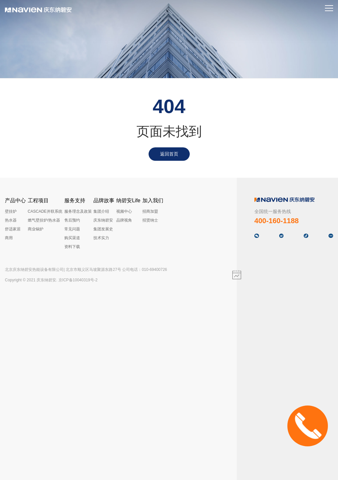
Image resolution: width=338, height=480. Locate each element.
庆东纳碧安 (103, 220)
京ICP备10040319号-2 (78, 280)
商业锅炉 (35, 229)
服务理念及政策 (78, 211)
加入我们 (152, 200)
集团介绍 (101, 211)
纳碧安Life (128, 200)
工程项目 (38, 200)
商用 (9, 238)
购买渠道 (72, 238)
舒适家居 (13, 229)
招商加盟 (150, 211)
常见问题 (72, 229)
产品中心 (15, 200)
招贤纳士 (150, 220)
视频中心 (124, 211)
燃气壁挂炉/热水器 (44, 220)
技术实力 (101, 238)
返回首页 (169, 154)
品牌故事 (103, 200)
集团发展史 (103, 229)
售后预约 (72, 220)
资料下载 (72, 246)
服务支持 (74, 200)
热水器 (11, 220)
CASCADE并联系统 (45, 211)
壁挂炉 (11, 211)
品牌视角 (124, 220)
